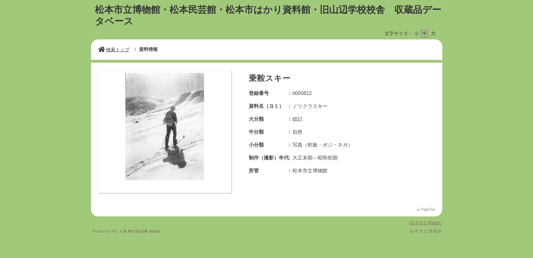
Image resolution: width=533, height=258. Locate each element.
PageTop (428, 209)
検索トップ (113, 49)
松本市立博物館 (425, 223)
